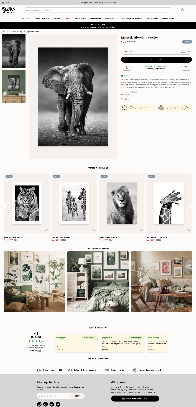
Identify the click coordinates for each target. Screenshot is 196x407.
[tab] (176, 10)
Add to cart (156, 60)
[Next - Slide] (191, 206)
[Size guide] (127, 68)
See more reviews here (98, 358)
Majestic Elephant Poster (29, 32)
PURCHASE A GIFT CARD (135, 398)
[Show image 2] (14, 86)
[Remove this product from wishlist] (186, 68)
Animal (13, 32)
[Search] (170, 9)
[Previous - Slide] (5, 206)
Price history (126, 99)
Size (122, 47)
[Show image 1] (14, 51)
